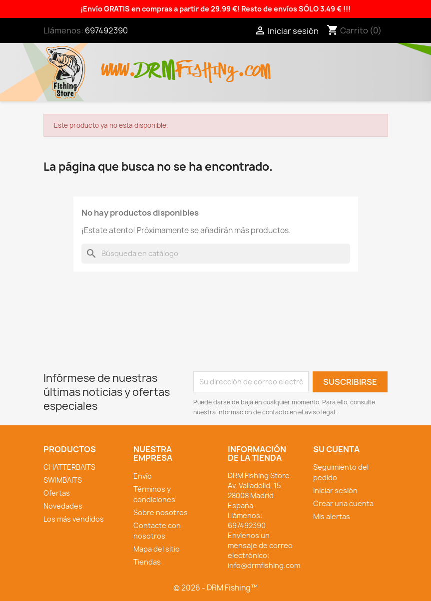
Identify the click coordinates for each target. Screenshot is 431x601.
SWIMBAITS (62, 480)
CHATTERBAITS (69, 467)
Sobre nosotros (160, 512)
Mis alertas (331, 516)
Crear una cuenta (343, 503)
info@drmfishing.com (264, 565)
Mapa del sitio (156, 549)
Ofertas (56, 493)
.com (254, 64)
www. (118, 64)
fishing (206, 64)
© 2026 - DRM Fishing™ (215, 588)
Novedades (62, 506)
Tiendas (147, 562)
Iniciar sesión (335, 490)
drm (155, 61)
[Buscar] (215, 254)
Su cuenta (336, 449)
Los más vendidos (73, 519)
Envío (142, 476)
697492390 (106, 30)
